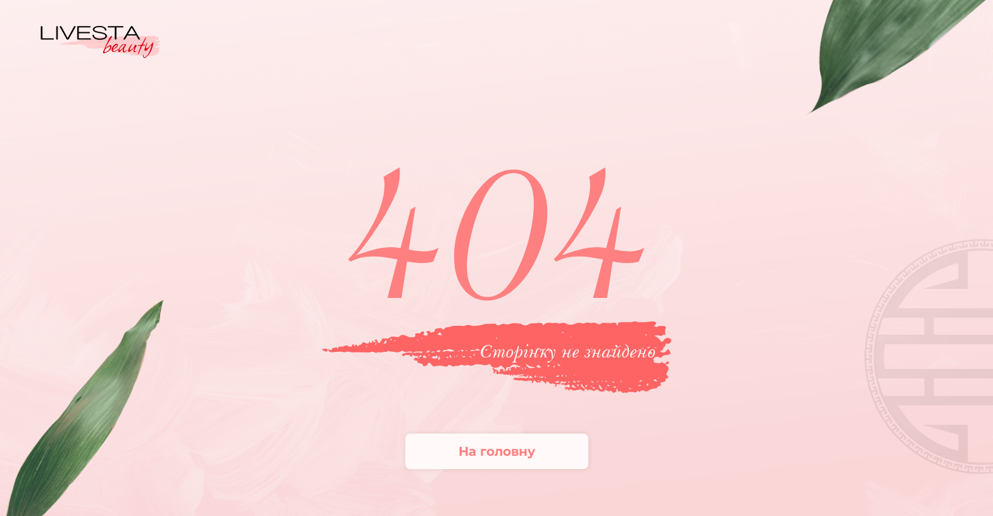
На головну (497, 451)
